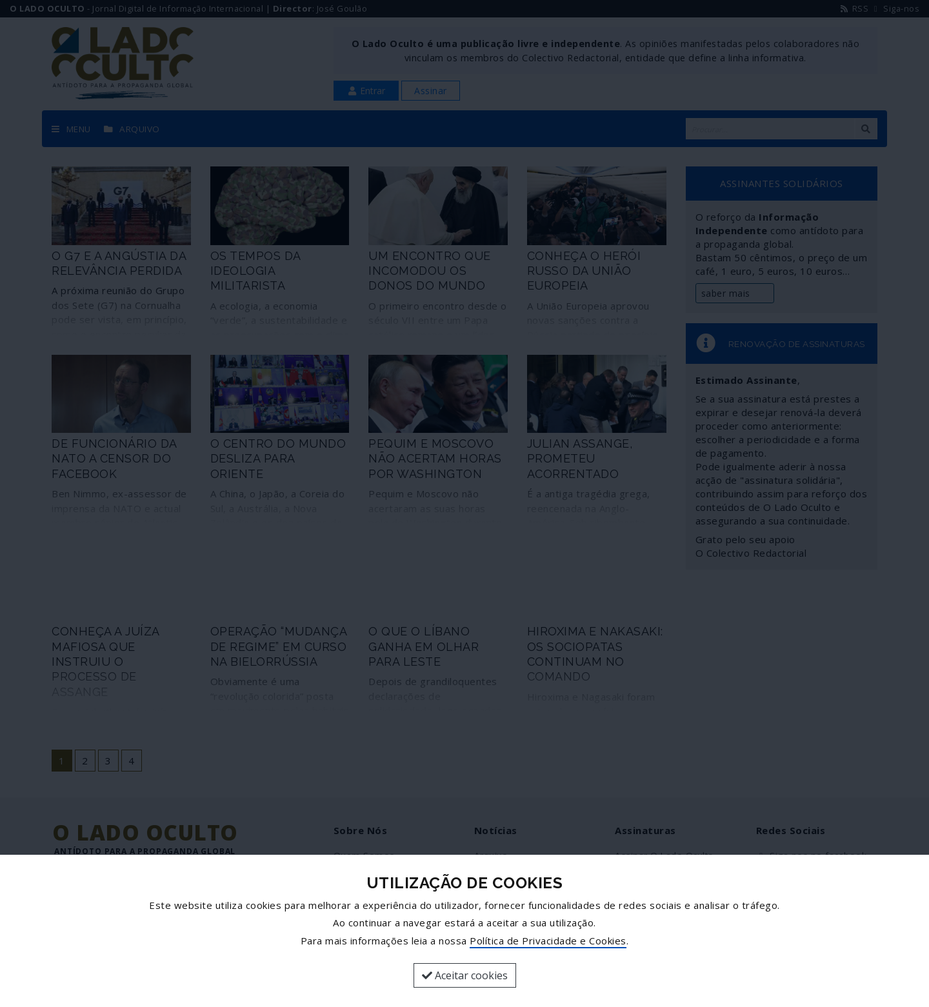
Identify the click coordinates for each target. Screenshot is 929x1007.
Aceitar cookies (465, 975)
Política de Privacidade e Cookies (548, 940)
